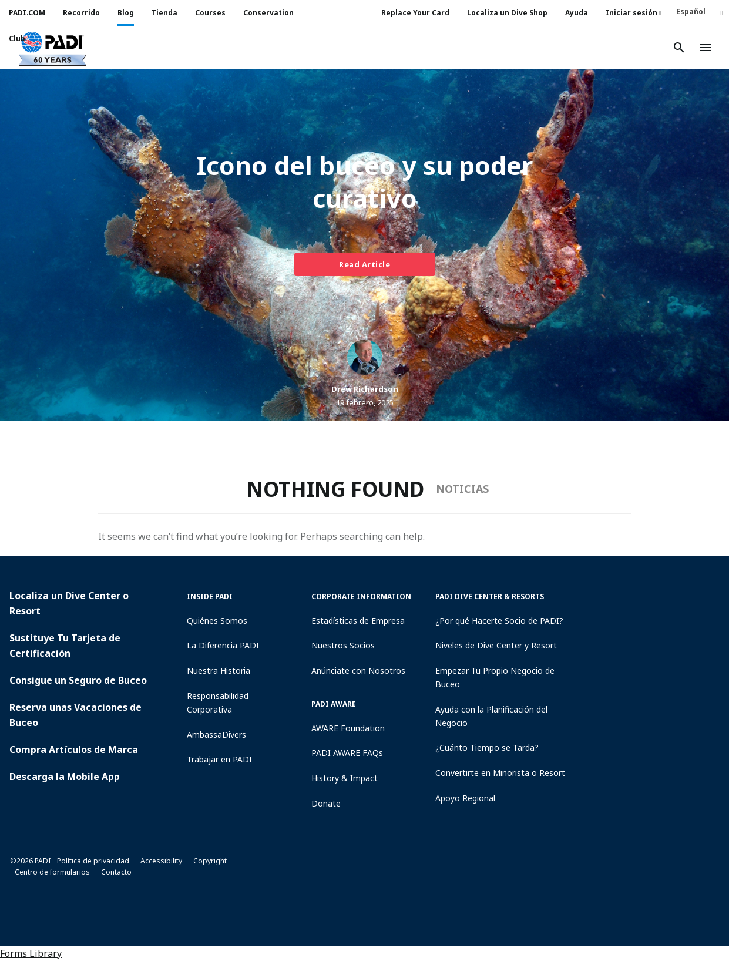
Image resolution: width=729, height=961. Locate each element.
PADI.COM (27, 13)
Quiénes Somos (217, 620)
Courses (210, 13)
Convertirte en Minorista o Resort (500, 772)
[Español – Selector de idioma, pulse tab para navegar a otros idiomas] (699, 11)
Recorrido (81, 13)
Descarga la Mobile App (64, 776)
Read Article (364, 264)
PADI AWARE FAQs (347, 752)
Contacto (116, 872)
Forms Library (31, 953)
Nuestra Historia (218, 670)
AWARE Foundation (348, 728)
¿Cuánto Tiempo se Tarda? (487, 747)
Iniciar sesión (633, 13)
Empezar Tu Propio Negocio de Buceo (495, 677)
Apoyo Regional (465, 798)
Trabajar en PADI (219, 759)
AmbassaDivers (216, 734)
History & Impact (344, 778)
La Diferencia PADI (223, 645)
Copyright (210, 861)
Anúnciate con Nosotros (358, 670)
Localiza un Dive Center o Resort (69, 603)
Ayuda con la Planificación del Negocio (491, 716)
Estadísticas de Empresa (358, 620)
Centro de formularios (52, 872)
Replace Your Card (415, 13)
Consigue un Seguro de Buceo (78, 680)
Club (17, 38)
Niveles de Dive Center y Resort (496, 645)
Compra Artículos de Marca (73, 749)
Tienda (164, 13)
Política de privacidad (93, 861)
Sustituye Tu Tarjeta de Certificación (64, 645)
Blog (125, 13)
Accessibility (161, 861)
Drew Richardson (364, 389)
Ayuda (576, 13)
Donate (326, 803)
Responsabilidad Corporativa (217, 702)
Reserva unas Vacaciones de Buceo (75, 715)
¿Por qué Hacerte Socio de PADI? (499, 620)
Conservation (268, 13)
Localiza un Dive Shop (507, 13)
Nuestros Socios (343, 645)
